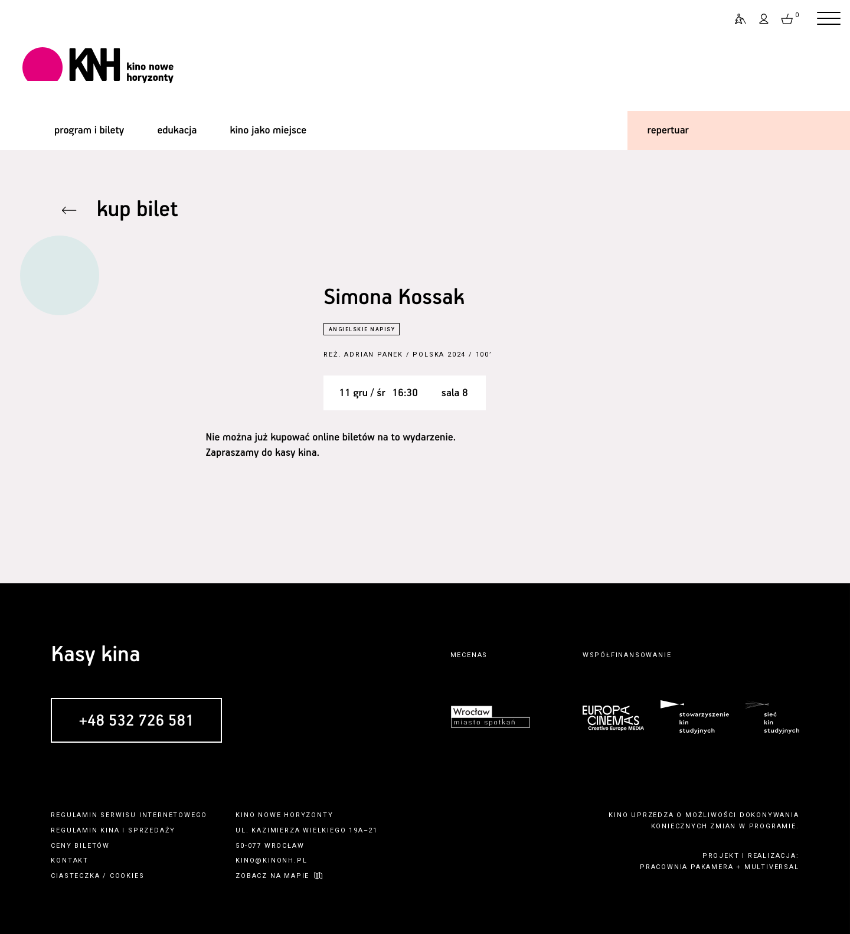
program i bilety (89, 130)
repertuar (668, 130)
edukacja (177, 130)
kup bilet (137, 210)
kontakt (70, 860)
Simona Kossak (393, 298)
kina (109, 830)
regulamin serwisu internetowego (129, 815)
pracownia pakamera (686, 867)
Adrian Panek (373, 354)
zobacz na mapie (272, 876)
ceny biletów (80, 846)
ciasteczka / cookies (97, 876)
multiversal (771, 867)
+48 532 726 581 (136, 721)
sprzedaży (151, 830)
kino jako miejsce (268, 130)
